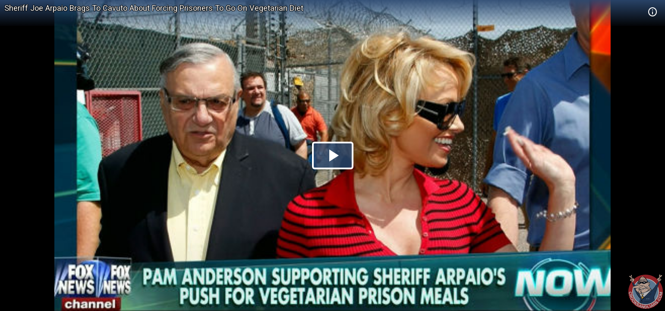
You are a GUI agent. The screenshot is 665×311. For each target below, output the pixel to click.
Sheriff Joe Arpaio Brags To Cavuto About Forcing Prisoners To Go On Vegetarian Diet (153, 8)
